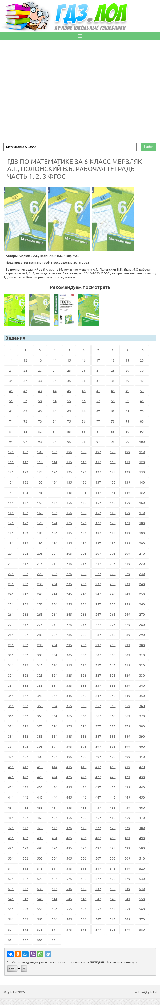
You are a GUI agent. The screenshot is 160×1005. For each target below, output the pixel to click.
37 (98, 380)
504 (54, 858)
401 (11, 756)
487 (98, 838)
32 (25, 380)
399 (127, 746)
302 (25, 655)
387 (98, 736)
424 (54, 777)
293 (40, 645)
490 (142, 838)
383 (40, 736)
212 (25, 563)
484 (54, 838)
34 (55, 380)
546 (83, 899)
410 (142, 756)
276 (83, 624)
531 (11, 889)
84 (55, 431)
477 (98, 828)
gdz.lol (12, 992)
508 (112, 858)
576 (83, 929)
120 (142, 462)
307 (98, 655)
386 (83, 736)
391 (11, 746)
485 (69, 838)
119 (127, 462)
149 (127, 492)
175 (69, 523)
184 (54, 533)
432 (25, 787)
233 (40, 584)
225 (69, 573)
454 (54, 807)
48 (113, 391)
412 (25, 767)
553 (40, 909)
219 (127, 563)
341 (11, 695)
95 (69, 441)
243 (40, 594)
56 (84, 401)
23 (40, 370)
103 (40, 452)
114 (54, 462)
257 (98, 604)
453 (40, 807)
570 (142, 919)
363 (40, 716)
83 (40, 431)
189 (127, 533)
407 (98, 756)
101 (11, 452)
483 (40, 838)
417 (98, 767)
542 (25, 899)
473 (40, 828)
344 (54, 695)
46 (84, 391)
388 (112, 736)
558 (112, 909)
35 (69, 380)
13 (40, 360)
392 (25, 746)
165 (69, 513)
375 (69, 726)
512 (25, 868)
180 (142, 523)
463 (40, 817)
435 (69, 787)
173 (40, 523)
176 (83, 523)
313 (40, 665)
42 (25, 391)
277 (98, 624)
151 (11, 502)
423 (40, 777)
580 (142, 929)
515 (69, 868)
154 (54, 502)
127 (98, 472)
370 (142, 716)
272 (25, 624)
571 (11, 929)
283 (40, 634)
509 (127, 858)
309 (127, 655)
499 (127, 848)
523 (40, 878)
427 (98, 777)
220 (142, 563)
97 (98, 441)
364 (54, 716)
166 (83, 513)
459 (127, 807)
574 (54, 929)
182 (25, 533)
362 (25, 716)
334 (54, 685)
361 (11, 716)
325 (69, 675)
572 (25, 929)
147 (98, 492)
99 (127, 441)
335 (69, 685)
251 (11, 604)
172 (25, 523)
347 (98, 695)
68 (113, 411)
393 (40, 746)
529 (127, 878)
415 (69, 767)
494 (54, 848)
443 (40, 797)
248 (112, 594)
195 (69, 543)
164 (54, 513)
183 (40, 533)
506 (83, 858)
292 (25, 645)
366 (83, 716)
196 (83, 543)
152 (25, 502)
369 (127, 716)
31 (11, 380)
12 (25, 360)
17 (98, 360)
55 (69, 401)
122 (25, 472)
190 (142, 533)
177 (98, 523)
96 (84, 441)
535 (69, 889)
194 (54, 543)
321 (11, 675)
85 (69, 431)
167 (98, 513)
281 (11, 634)
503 (40, 858)
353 (40, 706)
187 (98, 533)
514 (54, 868)
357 (98, 706)
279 (127, 624)
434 (54, 787)
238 (112, 584)
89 (127, 431)
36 (84, 380)
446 (83, 797)
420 (142, 767)
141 (11, 492)
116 (83, 462)
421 (11, 777)
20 (142, 360)
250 (142, 594)
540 (142, 889)
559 (127, 909)
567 (98, 919)
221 (11, 573)
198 (112, 543)
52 (25, 401)
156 (83, 502)
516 (83, 868)
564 (54, 919)
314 (54, 665)
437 (98, 787)
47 (98, 391)
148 (112, 492)
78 (113, 421)
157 (98, 502)
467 (98, 817)
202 (25, 553)
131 (11, 482)
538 (112, 889)
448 (112, 797)
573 (40, 929)
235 (69, 584)
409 (127, 756)
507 (98, 858)
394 (54, 746)
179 (127, 523)
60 (142, 401)
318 (112, 665)
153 (40, 502)
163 (40, 513)
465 (69, 817)
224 (54, 573)
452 (25, 807)
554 (54, 909)
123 (40, 472)
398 (112, 746)
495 (69, 848)
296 (83, 645)
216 (83, 563)
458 (112, 807)
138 (112, 482)
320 (142, 665)
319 (127, 665)
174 (54, 523)
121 (11, 472)
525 (69, 878)
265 (69, 614)
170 (142, 513)
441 (11, 797)
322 (25, 675)
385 (69, 736)
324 (54, 675)
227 (98, 573)
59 (127, 401)
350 (142, 695)
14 (55, 360)
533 (40, 889)
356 (83, 706)
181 (11, 533)
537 (98, 889)
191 (11, 543)
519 (127, 868)
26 (84, 370)
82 (25, 431)
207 (98, 553)
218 (112, 563)
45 (69, 391)
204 (54, 553)
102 (25, 452)
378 (112, 726)
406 (83, 756)
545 (69, 899)
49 (127, 391)
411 (11, 767)
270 (142, 614)
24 (55, 370)
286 (83, 634)
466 (83, 817)
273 (40, 624)
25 (69, 370)
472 (25, 828)
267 (98, 614)
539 (127, 889)
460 (142, 807)
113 (40, 462)
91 (11, 441)
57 (98, 401)
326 (83, 675)
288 (112, 634)
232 (25, 584)
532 (25, 889)
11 (11, 360)
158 (112, 502)
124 (54, 472)
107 (98, 452)
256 (83, 604)
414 (54, 767)
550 (142, 899)
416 (83, 767)
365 (69, 716)
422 (25, 777)
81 (11, 431)
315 (69, 665)
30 (142, 370)
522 (25, 878)
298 (112, 645)
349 (127, 695)
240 (142, 584)
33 (40, 380)
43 (40, 391)
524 (54, 878)
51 (11, 401)
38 (113, 380)
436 (83, 787)
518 (112, 868)
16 (84, 360)
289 (127, 634)
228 (112, 573)
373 (40, 726)
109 (127, 452)
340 (142, 685)
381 (11, 736)
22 (25, 370)
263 (40, 614)
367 (98, 716)
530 (142, 878)
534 (54, 889)
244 (54, 594)
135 (69, 482)
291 (11, 645)
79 (127, 421)
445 (69, 797)
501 (11, 858)
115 (69, 462)
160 (142, 502)
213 (40, 563)
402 (25, 756)
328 (112, 675)
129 (127, 472)
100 (142, 441)
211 (11, 563)
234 (54, 584)
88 (113, 431)
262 (25, 614)
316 (83, 665)
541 (11, 899)
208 (112, 553)
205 (69, 553)
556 (83, 909)
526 (83, 878)
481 (11, 838)
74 (55, 421)
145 (69, 492)
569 (127, 919)
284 (54, 634)
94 (55, 441)
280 (142, 624)
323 (40, 675)
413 (40, 767)
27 (98, 370)
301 (11, 655)
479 (127, 828)
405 (69, 756)
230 (142, 573)
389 (127, 736)
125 (69, 472)
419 (127, 767)
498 (112, 848)
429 (127, 777)
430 (142, 777)
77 (98, 421)
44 (55, 391)
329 (127, 675)
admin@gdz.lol (146, 992)
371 (11, 726)
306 (83, 655)
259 (127, 604)
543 (40, 899)
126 (83, 472)
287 (98, 634)
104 (54, 452)
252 (25, 604)
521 (11, 878)
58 (113, 401)
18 (113, 360)
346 (83, 695)
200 (142, 543)
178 (112, 523)
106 (83, 452)
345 (69, 695)
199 (127, 543)
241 (11, 594)
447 (98, 797)
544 (54, 899)
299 (127, 645)
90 (142, 431)
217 (98, 563)
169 (127, 513)
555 (69, 909)
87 (98, 431)
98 (113, 441)
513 (40, 868)
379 (127, 726)
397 (98, 746)
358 (112, 706)
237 (98, 584)
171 (11, 523)
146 (83, 492)
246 (83, 594)
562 (25, 919)
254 (54, 604)
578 (112, 929)
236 (83, 584)
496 (83, 848)
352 (25, 706)
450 (142, 797)
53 (40, 401)
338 (112, 685)
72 (25, 421)
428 (112, 777)
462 (25, 817)
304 (54, 655)
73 (40, 421)
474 (54, 828)
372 (25, 726)
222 (25, 573)
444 (54, 797)
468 (112, 817)
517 (98, 868)
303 (40, 655)
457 (98, 807)
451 (11, 807)
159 (127, 502)
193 (40, 543)
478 (112, 828)
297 (98, 645)
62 (25, 411)
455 (69, 807)
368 (112, 716)
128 (112, 472)
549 (127, 899)
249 (127, 594)
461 (11, 817)
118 (112, 462)
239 (127, 584)
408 (112, 756)
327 (98, 675)
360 (142, 706)
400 (142, 746)
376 (83, 726)
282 (25, 634)
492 (25, 848)
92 (25, 441)
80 (142, 421)
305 (69, 655)
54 (55, 401)
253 (40, 604)
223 (40, 573)
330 (142, 675)
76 (84, 421)
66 (84, 411)
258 (112, 604)
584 (54, 939)
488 (112, 838)
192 (25, 543)
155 (69, 502)
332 (25, 685)
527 (98, 878)
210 (142, 553)
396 (83, 746)
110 (142, 452)
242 (25, 594)
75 (69, 421)
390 (142, 736)
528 (112, 878)
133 (40, 482)
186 (83, 533)
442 (25, 797)
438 (112, 787)
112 (25, 462)
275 (69, 624)
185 (69, 533)
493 (40, 848)
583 (40, 939)
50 (142, 391)
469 (127, 817)
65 (69, 411)
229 (127, 573)
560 (142, 909)
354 (54, 706)
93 (40, 441)
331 (11, 685)
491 (11, 848)
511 (11, 868)
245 (69, 594)
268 (112, 614)
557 (98, 909)
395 (69, 746)
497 (98, 848)
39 (127, 380)
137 (98, 482)
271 (11, 624)
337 (98, 685)
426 (83, 777)
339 (127, 685)
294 (54, 645)
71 (11, 421)
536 (83, 889)
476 (83, 828)
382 (25, 736)
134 (54, 482)
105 (69, 452)
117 (98, 462)
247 (98, 594)
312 (25, 665)
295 (69, 645)
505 (69, 858)
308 (112, 655)
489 (127, 838)
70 (142, 411)
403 (40, 756)
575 (69, 929)
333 (40, 685)
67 (98, 411)
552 (25, 909)
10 (142, 350)
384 (54, 736)
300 (142, 645)
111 (11, 462)
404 (54, 756)
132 (25, 482)
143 (40, 492)
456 (83, 807)
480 (142, 828)
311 (11, 665)
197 (98, 543)
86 (84, 431)
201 (11, 553)
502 (25, 858)
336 (83, 685)
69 (127, 411)
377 (98, 726)
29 (127, 370)
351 (11, 706)
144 (54, 492)
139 (127, 482)
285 (69, 634)
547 (98, 899)
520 (142, 868)
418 (112, 767)
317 (98, 665)
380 (142, 726)
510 (142, 858)
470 (142, 817)
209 (127, 553)
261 (11, 614)
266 (83, 614)
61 (11, 411)
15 (69, 360)
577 (98, 929)
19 (127, 360)
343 (40, 695)
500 (142, 848)
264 (54, 614)
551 (11, 909)
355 (69, 706)
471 (11, 828)
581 (11, 939)
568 (112, 919)
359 (127, 706)
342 (25, 695)
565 (69, 919)
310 (142, 655)
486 (83, 838)
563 (40, 919)
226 (83, 573)
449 (127, 797)
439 (127, 787)
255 (69, 604)
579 (127, 929)
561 (11, 919)
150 (142, 492)
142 (25, 492)
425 (69, 777)
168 (112, 513)
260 (142, 604)
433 (40, 787)
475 (69, 828)
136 (83, 482)
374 (54, 726)
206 (83, 553)
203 (40, 553)
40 (142, 380)
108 (112, 452)
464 (54, 817)
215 (69, 563)
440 (142, 787)
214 (54, 563)
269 (127, 614)
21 (11, 370)
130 (142, 472)
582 (25, 939)
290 (142, 634)
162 (25, 513)
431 (11, 787)
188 (112, 533)
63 (40, 411)
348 (112, 695)
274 (54, 624)
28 (113, 370)
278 (112, 624)
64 (55, 411)
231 (11, 584)
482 (25, 838)
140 (142, 482)
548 (112, 899)
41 (11, 391)
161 (11, 513)
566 (83, 919)
